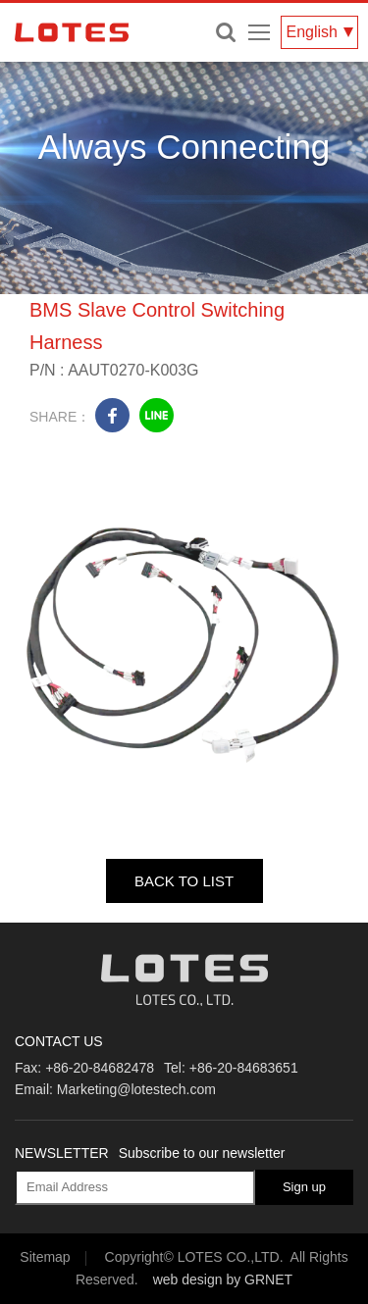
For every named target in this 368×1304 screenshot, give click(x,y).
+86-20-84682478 (99, 1068)
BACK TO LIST (184, 881)
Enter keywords (225, 32)
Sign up (304, 1186)
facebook (112, 415)
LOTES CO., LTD (71, 32)
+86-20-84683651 (243, 1068)
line (156, 415)
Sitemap (45, 1257)
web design (188, 1279)
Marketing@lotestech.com (136, 1089)
